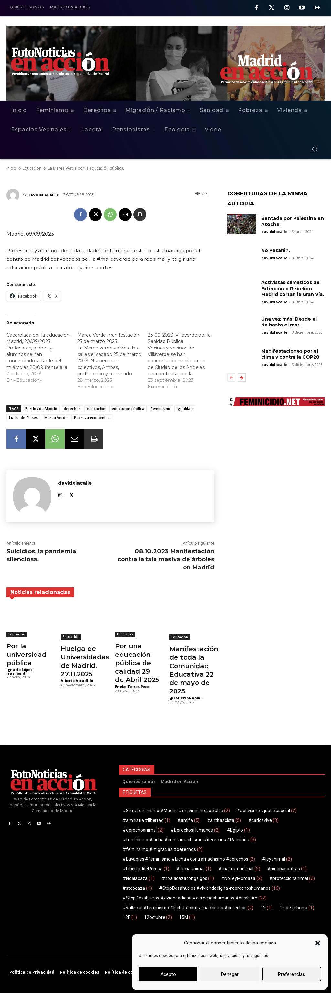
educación (96, 408)
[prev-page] (231, 377)
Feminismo (160, 408)
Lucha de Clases (23, 417)
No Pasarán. (275, 250)
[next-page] (242, 377)
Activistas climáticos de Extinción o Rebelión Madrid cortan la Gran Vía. (292, 288)
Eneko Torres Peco (132, 686)
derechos (72, 408)
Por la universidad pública (26, 654)
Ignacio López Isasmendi (19, 671)
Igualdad (185, 408)
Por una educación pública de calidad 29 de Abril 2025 (137, 663)
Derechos (125, 634)
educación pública (128, 408)
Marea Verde (56, 417)
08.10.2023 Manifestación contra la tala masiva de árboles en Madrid (165, 559)
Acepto (168, 974)
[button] (318, 943)
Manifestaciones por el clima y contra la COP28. (291, 354)
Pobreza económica (92, 417)
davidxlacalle (43, 195)
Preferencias (291, 974)
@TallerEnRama (184, 697)
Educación (16, 634)
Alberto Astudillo (77, 680)
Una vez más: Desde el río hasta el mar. (289, 322)
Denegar (230, 974)
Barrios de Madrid (41, 408)
